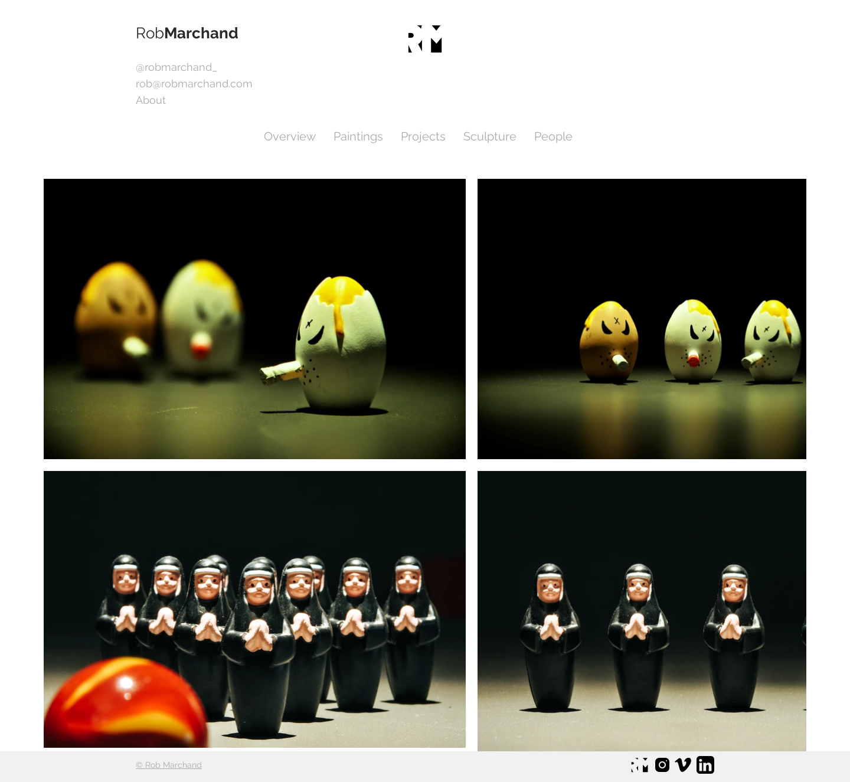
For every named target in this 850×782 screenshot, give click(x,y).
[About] (163, 100)
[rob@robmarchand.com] (194, 83)
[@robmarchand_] (176, 67)
